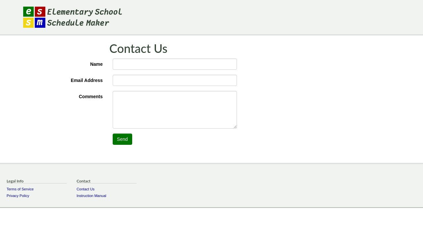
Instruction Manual (91, 196)
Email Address (87, 80)
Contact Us (86, 189)
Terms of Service (20, 189)
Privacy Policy (18, 196)
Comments (90, 96)
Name (96, 64)
